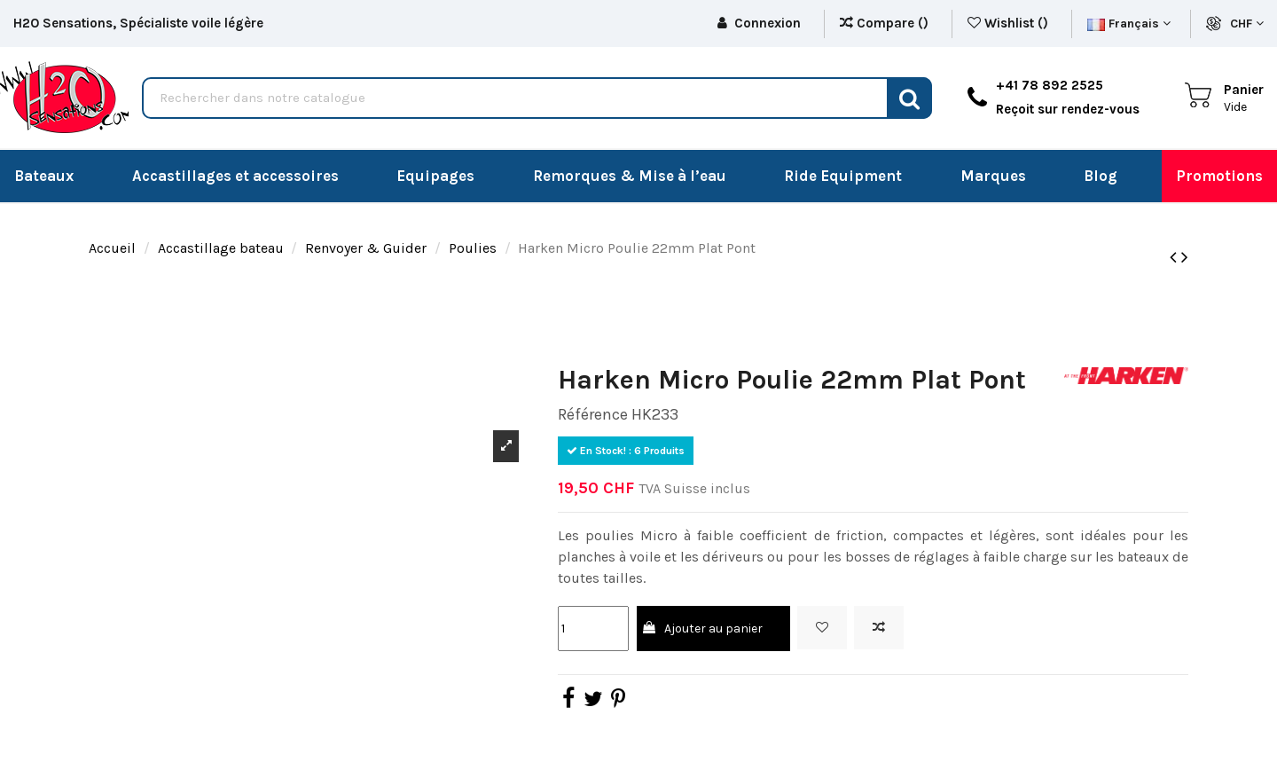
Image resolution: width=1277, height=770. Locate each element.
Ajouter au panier (701, 628)
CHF (1247, 23)
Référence (593, 414)
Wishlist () (1010, 23)
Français (1129, 23)
